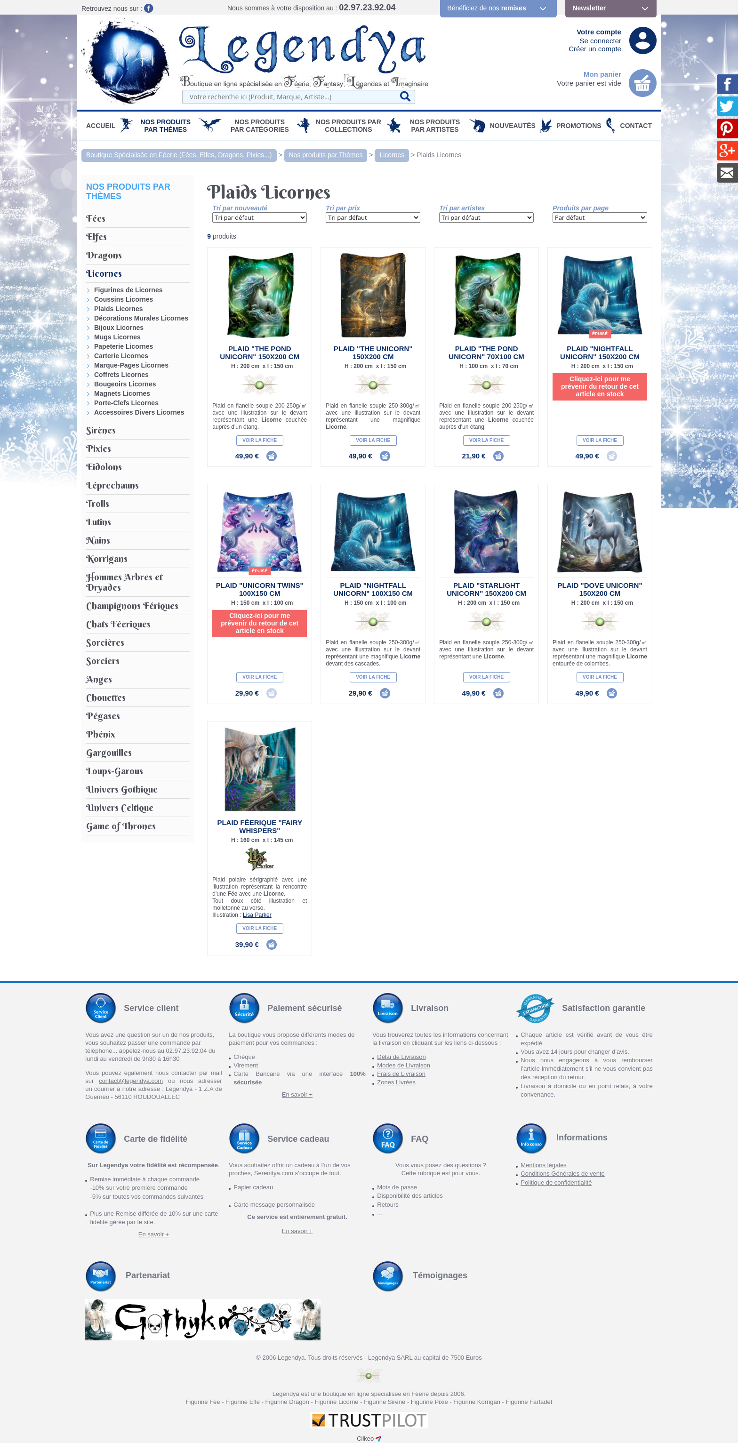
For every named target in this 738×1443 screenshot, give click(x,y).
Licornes (391, 155)
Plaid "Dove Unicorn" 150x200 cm (599, 589)
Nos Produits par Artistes (435, 125)
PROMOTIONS (579, 125)
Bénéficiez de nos (486, 8)
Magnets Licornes (122, 393)
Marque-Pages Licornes (131, 365)
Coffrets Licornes (121, 374)
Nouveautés (513, 125)
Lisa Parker (257, 915)
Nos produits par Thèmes (166, 125)
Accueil (100, 125)
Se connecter (600, 41)
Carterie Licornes (121, 356)
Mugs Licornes (117, 337)
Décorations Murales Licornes (141, 318)
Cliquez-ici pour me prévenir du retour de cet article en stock (600, 386)
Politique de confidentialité (556, 1182)
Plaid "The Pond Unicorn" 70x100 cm (486, 353)
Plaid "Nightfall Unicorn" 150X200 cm (600, 353)
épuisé (600, 333)
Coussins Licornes (123, 299)
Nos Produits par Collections (348, 125)
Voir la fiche (259, 440)
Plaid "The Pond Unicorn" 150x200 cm (259, 353)
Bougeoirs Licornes (125, 384)
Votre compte (599, 32)
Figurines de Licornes (128, 290)
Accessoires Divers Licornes (139, 412)
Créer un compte (595, 49)
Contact (636, 125)
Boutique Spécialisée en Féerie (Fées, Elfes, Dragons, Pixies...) (179, 155)
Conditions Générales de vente (563, 1173)
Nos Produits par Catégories (260, 125)
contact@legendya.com (131, 1080)
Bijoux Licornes (119, 327)
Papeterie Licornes (123, 346)
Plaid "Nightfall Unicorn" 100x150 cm (373, 589)
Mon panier (602, 74)
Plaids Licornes (439, 155)
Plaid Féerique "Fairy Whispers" (259, 826)
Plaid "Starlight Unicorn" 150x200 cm (486, 589)
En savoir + (297, 1094)
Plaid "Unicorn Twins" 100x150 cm (260, 589)
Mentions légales (544, 1165)
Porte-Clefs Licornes (126, 403)
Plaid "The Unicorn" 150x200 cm (373, 353)
